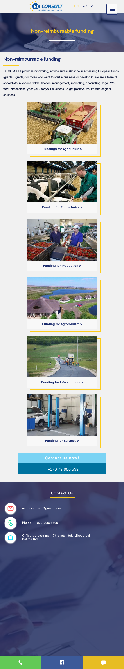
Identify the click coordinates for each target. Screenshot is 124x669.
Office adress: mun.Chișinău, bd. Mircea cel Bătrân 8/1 (56, 537)
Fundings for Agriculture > (62, 149)
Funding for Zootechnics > (62, 207)
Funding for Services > (62, 440)
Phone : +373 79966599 (40, 523)
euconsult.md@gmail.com (41, 508)
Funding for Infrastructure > (62, 382)
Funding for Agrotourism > (62, 324)
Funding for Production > (62, 265)
